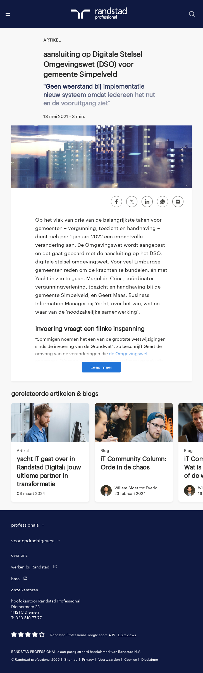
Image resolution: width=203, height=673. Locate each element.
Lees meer (101, 367)
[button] (96, 525)
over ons (19, 555)
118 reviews (127, 635)
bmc (20, 578)
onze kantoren (24, 589)
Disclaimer (149, 659)
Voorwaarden (109, 659)
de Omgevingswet (128, 353)
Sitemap (71, 659)
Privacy (88, 659)
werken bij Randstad (35, 566)
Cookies (130, 659)
